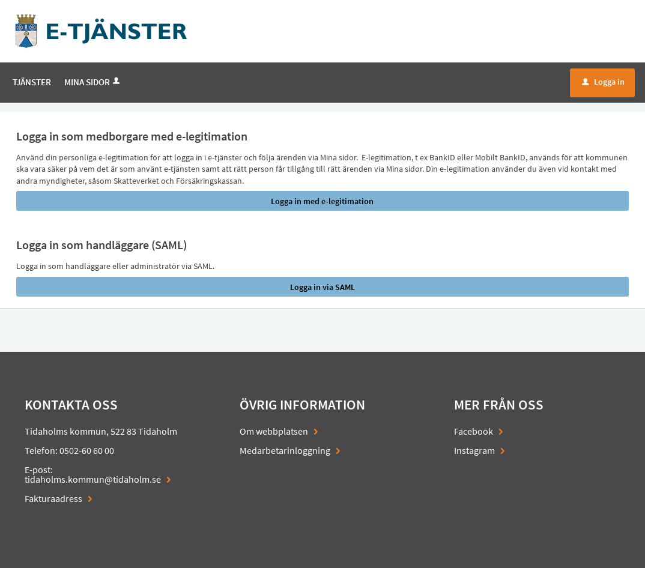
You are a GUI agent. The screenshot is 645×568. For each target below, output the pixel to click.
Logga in (603, 81)
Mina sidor (93, 82)
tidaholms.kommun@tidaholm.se (93, 479)
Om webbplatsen (274, 431)
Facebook (473, 431)
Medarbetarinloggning (285, 450)
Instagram (474, 450)
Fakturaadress (53, 498)
